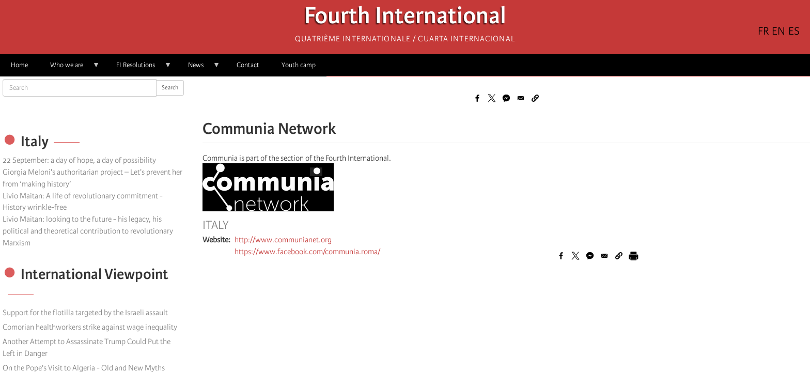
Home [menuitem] (19, 65)
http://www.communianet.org (283, 239)
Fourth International (405, 18)
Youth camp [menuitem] (299, 65)
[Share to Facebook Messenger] (506, 98)
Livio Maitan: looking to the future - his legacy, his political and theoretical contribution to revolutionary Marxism (88, 230)
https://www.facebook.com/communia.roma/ (307, 251)
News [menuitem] (198, 68)
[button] (535, 98)
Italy (215, 225)
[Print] (633, 256)
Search (170, 87)
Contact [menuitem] (248, 65)
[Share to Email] (521, 98)
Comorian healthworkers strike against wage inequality (90, 327)
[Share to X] (492, 98)
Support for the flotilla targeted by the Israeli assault (85, 312)
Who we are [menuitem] (69, 68)
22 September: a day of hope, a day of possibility (79, 160)
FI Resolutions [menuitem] (138, 68)
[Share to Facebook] (477, 98)
